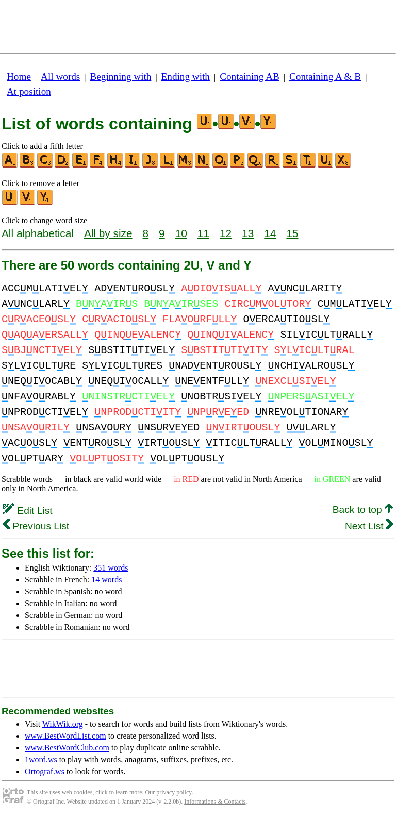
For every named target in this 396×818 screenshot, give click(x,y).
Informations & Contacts (214, 801)
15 (292, 233)
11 (203, 233)
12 (226, 233)
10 (181, 233)
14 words (106, 579)
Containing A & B (325, 76)
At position (29, 91)
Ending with (185, 76)
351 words (110, 567)
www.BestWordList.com (65, 735)
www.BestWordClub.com (67, 747)
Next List (369, 526)
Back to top (363, 509)
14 (270, 233)
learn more (129, 792)
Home (19, 76)
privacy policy (173, 792)
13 (248, 233)
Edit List (28, 510)
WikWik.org (62, 724)
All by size (108, 233)
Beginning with (121, 76)
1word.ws (41, 759)
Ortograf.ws (44, 771)
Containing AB (249, 76)
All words (60, 76)
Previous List (36, 526)
